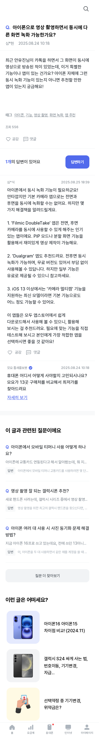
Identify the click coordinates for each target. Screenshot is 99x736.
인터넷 (68, 729)
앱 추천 (70, 115)
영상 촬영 (41, 115)
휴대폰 (49, 729)
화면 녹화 (56, 115)
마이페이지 (87, 729)
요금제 (31, 729)
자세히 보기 (17, 397)
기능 (29, 115)
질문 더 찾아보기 (47, 575)
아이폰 (19, 115)
